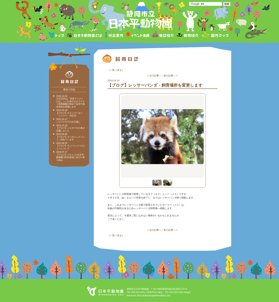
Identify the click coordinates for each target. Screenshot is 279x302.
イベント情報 (138, 35)
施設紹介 (163, 35)
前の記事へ (169, 75)
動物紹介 (187, 35)
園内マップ (214, 35)
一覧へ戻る (116, 70)
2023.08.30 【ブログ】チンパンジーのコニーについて (70, 146)
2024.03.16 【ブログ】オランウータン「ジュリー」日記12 (69, 113)
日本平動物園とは (85, 35)
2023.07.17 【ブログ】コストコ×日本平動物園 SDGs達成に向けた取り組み (70, 156)
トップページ (57, 35)
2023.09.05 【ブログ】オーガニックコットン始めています (70, 137)
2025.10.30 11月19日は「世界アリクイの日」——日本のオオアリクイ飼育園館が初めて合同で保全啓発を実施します (70, 101)
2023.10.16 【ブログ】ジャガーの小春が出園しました (70, 128)
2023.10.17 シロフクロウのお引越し (68, 120)
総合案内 (114, 35)
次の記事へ (155, 75)
